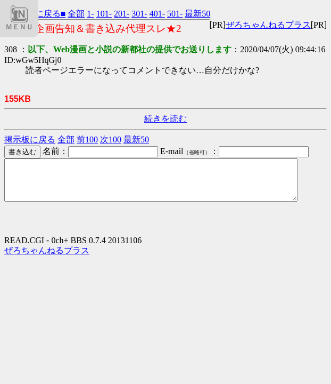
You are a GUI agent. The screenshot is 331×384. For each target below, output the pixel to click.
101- (104, 13)
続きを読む (165, 118)
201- (121, 13)
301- (139, 13)
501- (175, 13)
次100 (110, 139)
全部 (76, 13)
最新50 (197, 13)
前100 (87, 139)
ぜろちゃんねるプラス (268, 24)
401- (157, 13)
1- (90, 13)
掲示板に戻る (29, 139)
